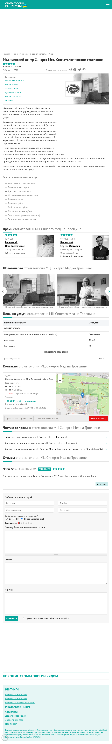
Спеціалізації (12, 711)
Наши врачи (11, 84)
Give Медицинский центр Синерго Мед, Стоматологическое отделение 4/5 (29, 523)
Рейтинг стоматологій (16, 694)
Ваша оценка (11, 523)
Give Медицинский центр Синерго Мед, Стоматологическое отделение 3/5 (26, 523)
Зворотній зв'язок (14, 719)
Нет (17, 519)
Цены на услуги (13, 92)
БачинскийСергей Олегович (70, 244)
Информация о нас (15, 80)
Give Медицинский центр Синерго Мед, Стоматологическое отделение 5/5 (31, 523)
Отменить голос (19, 523)
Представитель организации (19, 418)
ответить (101, 484)
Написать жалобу (98, 418)
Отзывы (9, 100)
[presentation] (4, 291)
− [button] (60, 381)
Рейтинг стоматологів (16, 698)
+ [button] (60, 376)
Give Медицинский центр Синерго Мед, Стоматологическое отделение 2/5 (24, 523)
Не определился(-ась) (34, 519)
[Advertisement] (56, 29)
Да (10, 519)
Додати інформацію (15, 715)
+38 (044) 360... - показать (29, 402)
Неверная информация (47, 418)
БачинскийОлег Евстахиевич (15, 244)
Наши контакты (13, 96)
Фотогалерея (11, 88)
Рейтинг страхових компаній (20, 702)
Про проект (11, 723)
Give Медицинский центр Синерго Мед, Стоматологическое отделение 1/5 (21, 523)
